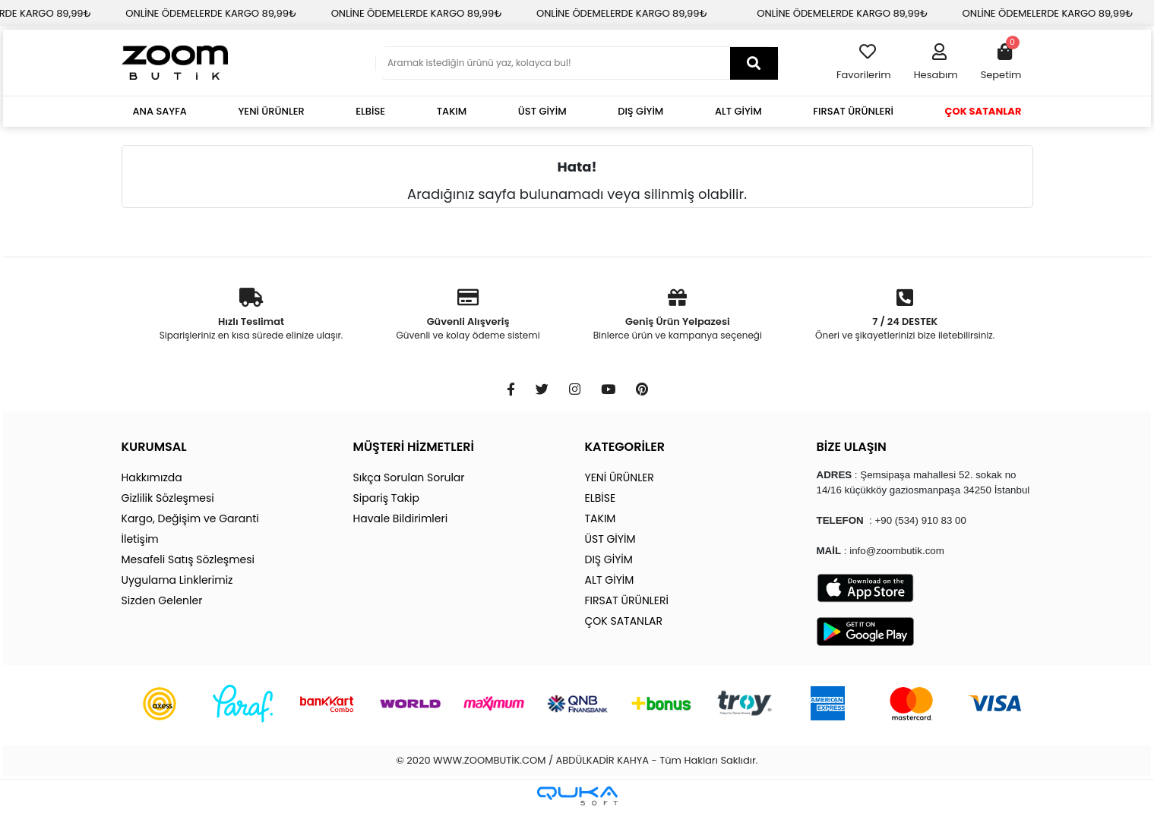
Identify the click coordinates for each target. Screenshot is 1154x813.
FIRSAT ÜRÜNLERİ (853, 111)
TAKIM (452, 111)
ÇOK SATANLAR (983, 111)
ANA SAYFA (160, 111)
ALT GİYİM (738, 111)
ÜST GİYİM (542, 111)
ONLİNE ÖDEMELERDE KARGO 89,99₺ (226, 13)
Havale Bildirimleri (400, 518)
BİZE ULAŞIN (852, 446)
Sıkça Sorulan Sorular (409, 477)
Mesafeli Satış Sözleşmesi (188, 559)
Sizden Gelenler (162, 600)
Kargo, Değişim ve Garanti (190, 518)
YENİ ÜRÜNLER (272, 111)
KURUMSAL (154, 446)
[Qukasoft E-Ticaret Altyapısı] (577, 795)
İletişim (140, 539)
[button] (936, 63)
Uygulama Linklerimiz (177, 580)
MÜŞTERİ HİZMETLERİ (413, 446)
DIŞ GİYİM (640, 111)
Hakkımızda (152, 477)
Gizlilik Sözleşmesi (168, 498)
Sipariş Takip (386, 498)
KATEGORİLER (625, 446)
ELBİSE (370, 111)
